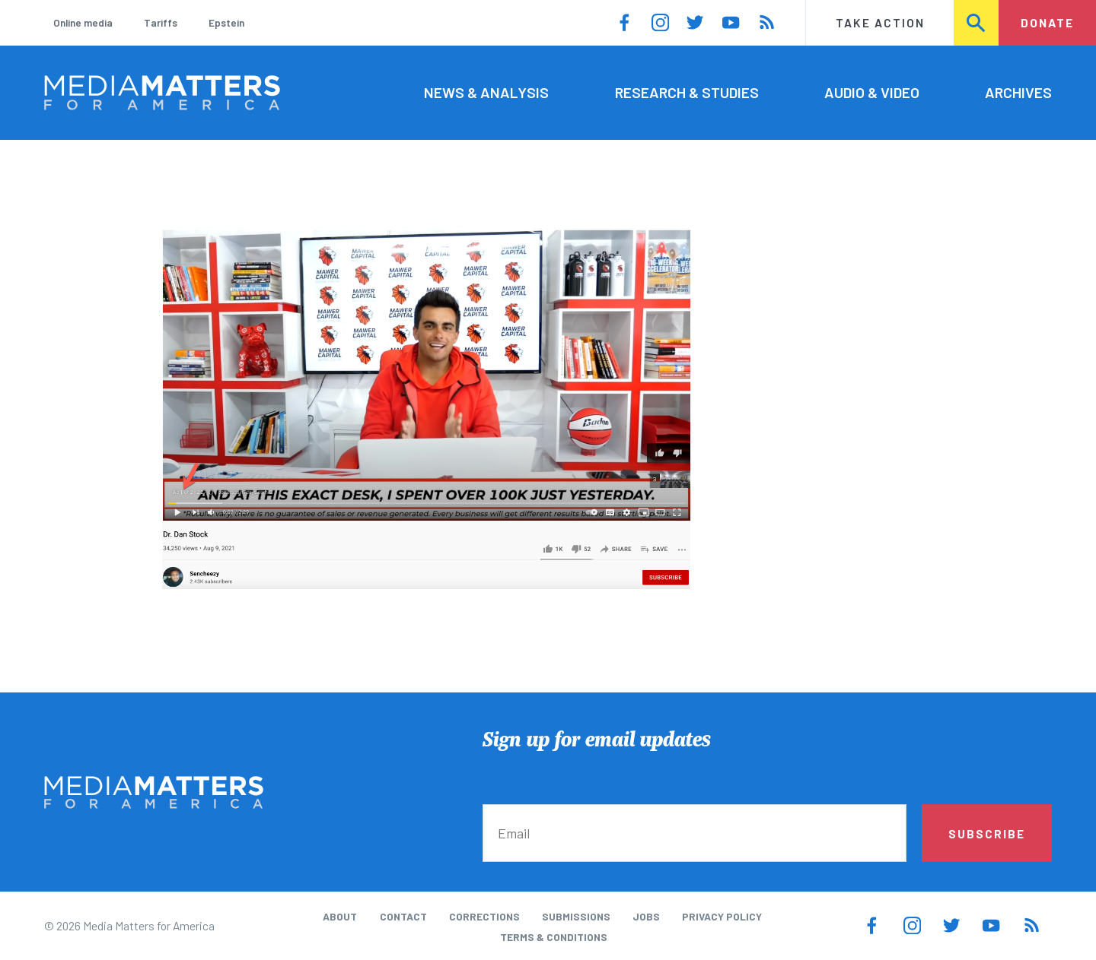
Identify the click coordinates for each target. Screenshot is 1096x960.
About (340, 916)
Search (976, 22)
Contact (403, 916)
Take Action (880, 22)
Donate (1047, 22)
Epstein (226, 22)
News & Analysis (486, 92)
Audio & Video (871, 92)
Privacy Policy (722, 916)
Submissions (576, 916)
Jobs (646, 916)
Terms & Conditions (553, 936)
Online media (83, 22)
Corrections (484, 916)
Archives (1018, 92)
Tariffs (160, 22)
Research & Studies (687, 92)
